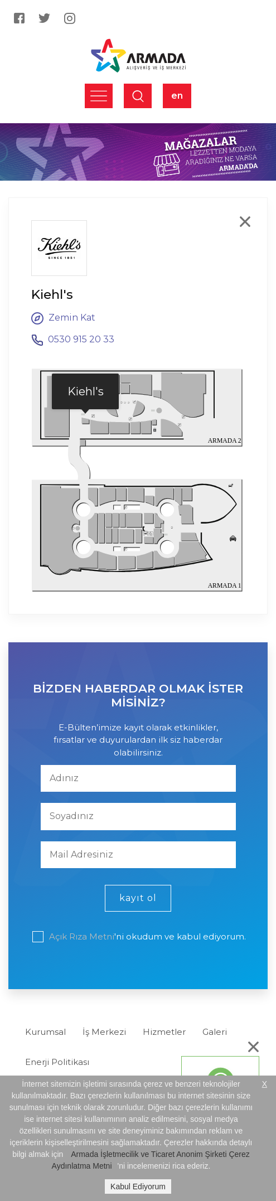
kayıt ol (138, 898)
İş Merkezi (104, 1031)
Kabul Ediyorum (138, 1186)
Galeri (214, 1031)
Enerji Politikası (57, 1062)
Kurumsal (45, 1031)
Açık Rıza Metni (81, 936)
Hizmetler (164, 1031)
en (177, 95)
